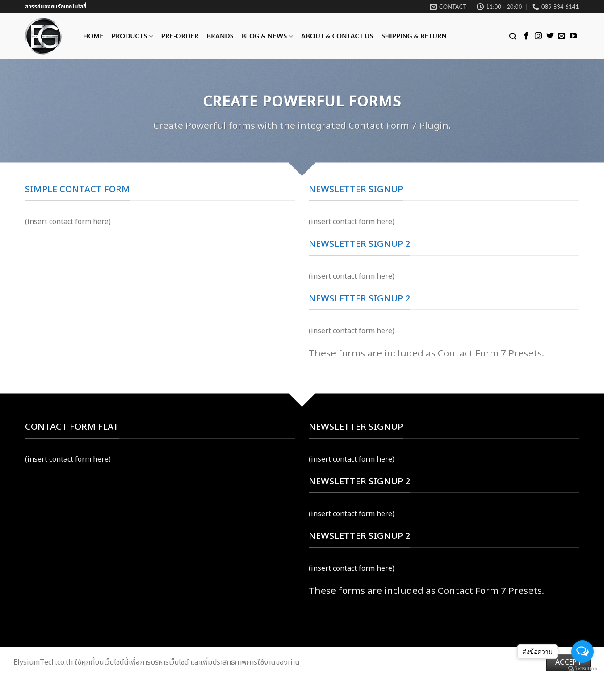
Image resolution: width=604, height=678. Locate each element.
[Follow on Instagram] (538, 36)
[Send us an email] (561, 36)
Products (132, 36)
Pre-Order (180, 36)
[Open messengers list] (582, 651)
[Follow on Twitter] (550, 36)
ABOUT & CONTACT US (337, 36)
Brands (220, 36)
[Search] (512, 36)
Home (93, 36)
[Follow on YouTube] (573, 36)
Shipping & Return (414, 36)
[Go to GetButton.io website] (582, 669)
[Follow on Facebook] (526, 36)
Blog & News (267, 36)
